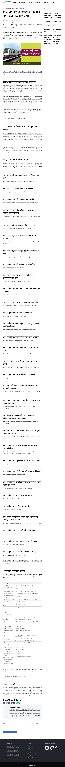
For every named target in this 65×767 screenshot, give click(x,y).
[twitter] (51, 747)
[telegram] (46, 749)
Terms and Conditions (32, 753)
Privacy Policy (31, 752)
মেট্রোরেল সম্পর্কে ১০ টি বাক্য (17, 118)
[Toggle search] (61, 2)
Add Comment (10, 732)
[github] (51, 749)
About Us (30, 746)
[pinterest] (56, 747)
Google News (31, 757)
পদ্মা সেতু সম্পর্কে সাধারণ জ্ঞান (18, 676)
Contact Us (30, 748)
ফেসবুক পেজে (16, 695)
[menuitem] (15, 2)
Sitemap (29, 755)
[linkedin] (53, 747)
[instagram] (57, 2)
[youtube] (48, 747)
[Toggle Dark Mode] (59, 2)
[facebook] (56, 2)
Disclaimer (30, 750)
